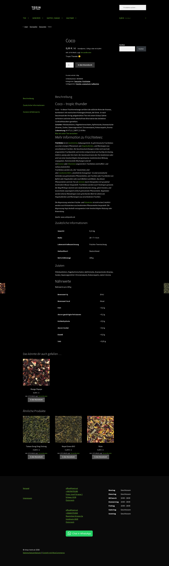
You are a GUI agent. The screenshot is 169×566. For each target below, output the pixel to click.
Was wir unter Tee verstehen (66, 133)
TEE (24, 18)
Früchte (78, 84)
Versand (26, 488)
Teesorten (42, 27)
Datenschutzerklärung (32, 553)
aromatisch (86, 84)
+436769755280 (72, 491)
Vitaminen (72, 164)
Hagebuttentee (87, 146)
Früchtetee (86, 81)
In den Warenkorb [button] (36, 400)
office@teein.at (72, 488)
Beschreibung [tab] (28, 98)
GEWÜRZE (36, 18)
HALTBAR (70, 18)
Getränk (82, 182)
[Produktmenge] (70, 65)
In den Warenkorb (85, 65)
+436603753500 (72, 513)
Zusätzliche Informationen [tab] (33, 105)
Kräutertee (88, 202)
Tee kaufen (33, 27)
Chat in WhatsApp (81, 533)
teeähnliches (73, 143)
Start (26, 27)
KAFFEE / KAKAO (53, 18)
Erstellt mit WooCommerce (53, 553)
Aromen (61, 164)
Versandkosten (86, 52)
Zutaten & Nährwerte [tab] (31, 112)
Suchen (122, 45)
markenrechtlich (65, 173)
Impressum (27, 498)
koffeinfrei (95, 84)
